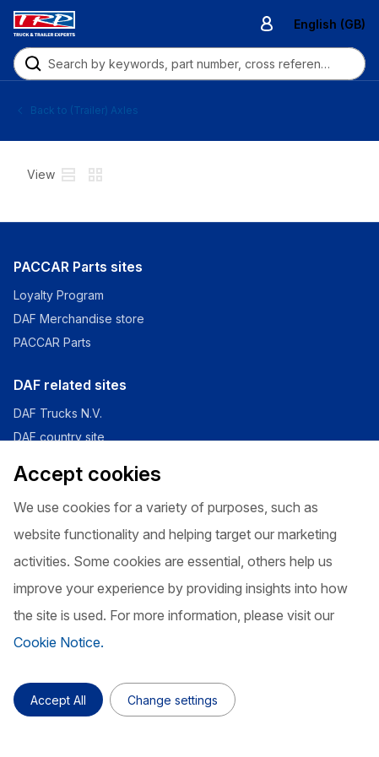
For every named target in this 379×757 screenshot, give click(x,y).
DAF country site (59, 437)
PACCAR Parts (52, 342)
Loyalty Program (59, 295)
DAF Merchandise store (79, 318)
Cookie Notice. (59, 642)
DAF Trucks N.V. (58, 413)
